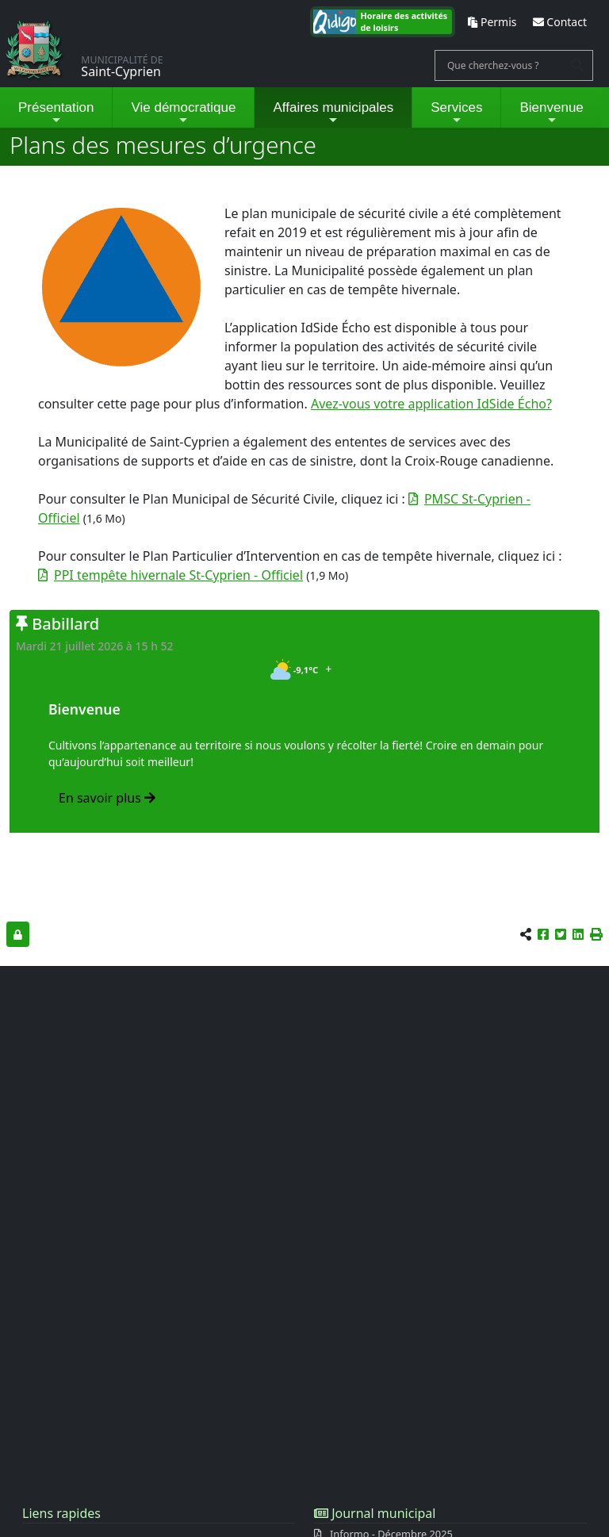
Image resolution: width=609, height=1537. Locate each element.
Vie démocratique (183, 113)
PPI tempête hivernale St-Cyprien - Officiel (178, 575)
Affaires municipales (333, 113)
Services (456, 113)
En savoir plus (107, 798)
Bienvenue (551, 113)
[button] (596, 934)
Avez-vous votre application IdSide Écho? (431, 403)
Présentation (56, 113)
